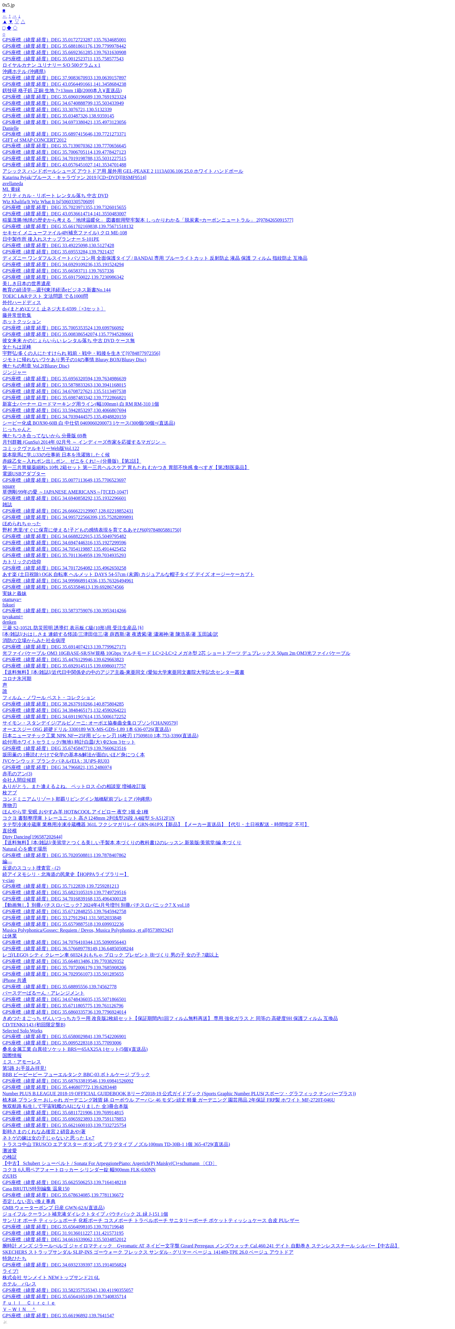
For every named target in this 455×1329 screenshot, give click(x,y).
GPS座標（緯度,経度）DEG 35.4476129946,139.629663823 (63, 659)
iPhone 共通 (14, 980)
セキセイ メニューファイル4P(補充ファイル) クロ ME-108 (64, 232)
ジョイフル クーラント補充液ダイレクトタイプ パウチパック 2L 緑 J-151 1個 (85, 1214)
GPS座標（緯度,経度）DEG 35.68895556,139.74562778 (59, 986)
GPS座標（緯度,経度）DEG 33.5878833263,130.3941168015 (64, 385)
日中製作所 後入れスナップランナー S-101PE (50, 239)
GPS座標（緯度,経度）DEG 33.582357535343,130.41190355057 (67, 1290)
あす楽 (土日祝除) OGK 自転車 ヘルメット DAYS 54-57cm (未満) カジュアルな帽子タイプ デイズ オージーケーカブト (128, 574)
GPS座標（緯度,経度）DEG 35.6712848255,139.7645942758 (64, 911)
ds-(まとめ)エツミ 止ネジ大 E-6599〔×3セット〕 (54, 308)
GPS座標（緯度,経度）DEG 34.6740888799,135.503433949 (63, 103)
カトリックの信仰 (21, 561)
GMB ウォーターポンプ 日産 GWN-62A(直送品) (53, 1207)
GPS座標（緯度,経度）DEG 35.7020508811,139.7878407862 (64, 855)
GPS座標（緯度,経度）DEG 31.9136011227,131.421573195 (63, 1233)
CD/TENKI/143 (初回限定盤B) (33, 1024)
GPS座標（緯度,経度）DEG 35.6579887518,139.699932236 (63, 924)
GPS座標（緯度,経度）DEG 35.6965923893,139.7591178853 (64, 1118)
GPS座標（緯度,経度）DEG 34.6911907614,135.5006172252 (64, 716)
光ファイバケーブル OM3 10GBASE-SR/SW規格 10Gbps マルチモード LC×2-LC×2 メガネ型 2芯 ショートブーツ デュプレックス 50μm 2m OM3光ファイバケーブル (176, 653)
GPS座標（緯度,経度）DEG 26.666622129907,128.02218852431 (67, 510)
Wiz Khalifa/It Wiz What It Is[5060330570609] (48, 201)
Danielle (10, 128)
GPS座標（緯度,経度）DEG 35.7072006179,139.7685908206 (64, 967)
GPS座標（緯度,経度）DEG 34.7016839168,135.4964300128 (64, 898)
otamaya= (11, 599)
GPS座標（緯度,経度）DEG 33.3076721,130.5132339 (57, 109)
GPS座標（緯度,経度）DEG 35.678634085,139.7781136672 (63, 1195)
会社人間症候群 (19, 780)
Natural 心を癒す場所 (24, 848)
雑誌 (7, 504)
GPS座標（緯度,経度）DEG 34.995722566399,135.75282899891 (67, 517)
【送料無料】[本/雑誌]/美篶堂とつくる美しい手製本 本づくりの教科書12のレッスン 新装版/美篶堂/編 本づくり (121, 842)
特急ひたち (14, 1258)
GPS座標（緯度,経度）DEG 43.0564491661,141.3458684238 (64, 84)
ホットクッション (21, 321)
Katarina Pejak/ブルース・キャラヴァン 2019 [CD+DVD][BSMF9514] (74, 177)
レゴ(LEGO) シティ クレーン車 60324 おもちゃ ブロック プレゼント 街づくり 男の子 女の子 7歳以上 (110, 954)
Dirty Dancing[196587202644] (32, 836)
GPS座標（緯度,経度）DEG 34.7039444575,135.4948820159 (64, 416)
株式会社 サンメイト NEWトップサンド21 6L (51, 1277)
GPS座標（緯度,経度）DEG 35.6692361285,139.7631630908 (64, 52)
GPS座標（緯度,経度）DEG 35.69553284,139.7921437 (58, 251)
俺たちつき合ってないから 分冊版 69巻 (44, 435)
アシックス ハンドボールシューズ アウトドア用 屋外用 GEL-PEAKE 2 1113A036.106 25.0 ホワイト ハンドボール (122, 171)
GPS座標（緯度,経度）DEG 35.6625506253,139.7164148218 (64, 1182)
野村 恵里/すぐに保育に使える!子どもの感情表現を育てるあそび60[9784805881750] (91, 530)
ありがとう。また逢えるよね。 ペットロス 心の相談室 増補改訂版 (74, 786)
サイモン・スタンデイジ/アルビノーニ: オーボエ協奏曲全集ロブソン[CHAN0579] (90, 723)
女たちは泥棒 (16, 346)
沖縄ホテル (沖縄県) (24, 71)
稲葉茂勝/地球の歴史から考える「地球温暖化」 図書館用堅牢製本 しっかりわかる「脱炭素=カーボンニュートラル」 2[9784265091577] (147, 220)
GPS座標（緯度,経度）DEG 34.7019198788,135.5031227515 (64, 158)
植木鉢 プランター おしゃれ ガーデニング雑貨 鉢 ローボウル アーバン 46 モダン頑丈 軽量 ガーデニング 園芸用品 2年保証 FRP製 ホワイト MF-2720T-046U (168, 1099)
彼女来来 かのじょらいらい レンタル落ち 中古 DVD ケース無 (68, 340)
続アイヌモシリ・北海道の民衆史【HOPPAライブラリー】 (65, 874)
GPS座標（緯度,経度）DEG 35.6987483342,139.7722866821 (64, 397)
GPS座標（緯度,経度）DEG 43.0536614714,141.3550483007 (64, 213)
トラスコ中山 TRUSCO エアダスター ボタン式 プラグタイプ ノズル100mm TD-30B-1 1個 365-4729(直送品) (116, 1144)
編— (7, 861)
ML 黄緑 (11, 189)
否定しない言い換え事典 (29, 1201)
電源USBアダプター (24, 473)
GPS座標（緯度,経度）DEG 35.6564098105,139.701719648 (63, 1226)
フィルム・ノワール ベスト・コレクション (48, 697)
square (8, 486)
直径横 (9, 830)
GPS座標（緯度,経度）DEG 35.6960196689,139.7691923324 (64, 96)
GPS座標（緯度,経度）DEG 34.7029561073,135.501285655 (63, 974)
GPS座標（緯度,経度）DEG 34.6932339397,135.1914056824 (64, 1264)
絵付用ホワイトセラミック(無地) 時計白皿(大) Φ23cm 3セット (68, 742)
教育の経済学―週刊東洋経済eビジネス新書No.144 (56, 289)
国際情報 (12, 1055)
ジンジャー (14, 372)
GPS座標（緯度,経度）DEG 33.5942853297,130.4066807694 (64, 410)
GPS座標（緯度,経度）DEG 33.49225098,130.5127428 (58, 245)
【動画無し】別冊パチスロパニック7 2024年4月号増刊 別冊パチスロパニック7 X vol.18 (95, 905)
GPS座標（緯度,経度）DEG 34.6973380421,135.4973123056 (64, 122)
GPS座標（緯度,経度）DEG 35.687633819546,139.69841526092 (67, 1080)
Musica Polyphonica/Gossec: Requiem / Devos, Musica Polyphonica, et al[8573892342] (87, 930)
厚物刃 (9, 805)
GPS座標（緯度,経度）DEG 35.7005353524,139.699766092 (63, 327)
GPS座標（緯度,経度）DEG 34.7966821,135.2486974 (57, 767)
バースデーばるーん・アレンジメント (43, 993)
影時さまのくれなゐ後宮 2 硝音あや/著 (44, 1131)
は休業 (9, 935)
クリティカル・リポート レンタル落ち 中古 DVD (55, 195)
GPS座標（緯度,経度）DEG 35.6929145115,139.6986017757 (64, 665)
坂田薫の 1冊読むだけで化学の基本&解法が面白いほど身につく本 (73, 754)
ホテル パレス (19, 1283)
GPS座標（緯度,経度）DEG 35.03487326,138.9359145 (58, 115)
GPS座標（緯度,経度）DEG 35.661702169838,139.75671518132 (67, 226)
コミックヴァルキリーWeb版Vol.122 (40, 448)
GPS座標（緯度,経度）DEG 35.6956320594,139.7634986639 (64, 378)
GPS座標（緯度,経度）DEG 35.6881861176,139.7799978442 (64, 46)
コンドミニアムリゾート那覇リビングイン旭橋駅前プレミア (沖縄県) (77, 799)
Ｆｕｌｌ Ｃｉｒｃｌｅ (29, 1302)
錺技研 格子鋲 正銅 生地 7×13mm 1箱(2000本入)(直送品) (62, 90)
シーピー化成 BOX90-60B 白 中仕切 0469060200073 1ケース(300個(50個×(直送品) (88, 423)
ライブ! (10, 1271)
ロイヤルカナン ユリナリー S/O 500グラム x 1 (51, 65)
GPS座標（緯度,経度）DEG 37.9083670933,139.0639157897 (64, 77)
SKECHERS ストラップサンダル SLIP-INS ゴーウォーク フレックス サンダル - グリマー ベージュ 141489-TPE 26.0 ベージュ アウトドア (148, 1252)
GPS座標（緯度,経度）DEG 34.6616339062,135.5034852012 (64, 1239)
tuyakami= (12, 616)
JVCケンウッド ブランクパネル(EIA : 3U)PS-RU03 (55, 761)
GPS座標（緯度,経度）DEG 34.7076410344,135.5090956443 (64, 942)
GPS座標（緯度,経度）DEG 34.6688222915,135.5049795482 (64, 536)
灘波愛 (9, 1150)
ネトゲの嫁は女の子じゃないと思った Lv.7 (48, 1138)
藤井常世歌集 (16, 315)
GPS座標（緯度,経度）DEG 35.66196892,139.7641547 (58, 1315)
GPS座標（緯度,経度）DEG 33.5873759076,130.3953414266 (64, 610)
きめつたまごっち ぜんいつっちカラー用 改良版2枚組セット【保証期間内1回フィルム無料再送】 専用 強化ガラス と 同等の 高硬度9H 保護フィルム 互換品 (170, 1018)
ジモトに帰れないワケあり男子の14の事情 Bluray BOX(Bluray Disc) (74, 359)
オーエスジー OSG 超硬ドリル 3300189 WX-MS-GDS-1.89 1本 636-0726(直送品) (86, 729)
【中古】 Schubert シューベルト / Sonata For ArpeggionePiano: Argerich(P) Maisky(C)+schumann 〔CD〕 (109, 1163)
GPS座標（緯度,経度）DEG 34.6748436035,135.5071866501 (64, 999)
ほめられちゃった (21, 523)
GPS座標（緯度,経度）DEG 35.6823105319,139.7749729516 (64, 892)
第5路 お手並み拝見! (24, 1068)
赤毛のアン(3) (17, 773)
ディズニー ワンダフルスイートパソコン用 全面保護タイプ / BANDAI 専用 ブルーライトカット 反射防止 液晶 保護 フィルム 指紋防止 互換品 (154, 258)
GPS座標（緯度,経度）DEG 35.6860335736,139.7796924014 (64, 1012)
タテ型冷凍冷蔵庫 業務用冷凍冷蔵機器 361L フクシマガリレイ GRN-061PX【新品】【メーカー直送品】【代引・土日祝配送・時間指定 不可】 (155, 824)
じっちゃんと (16, 429)
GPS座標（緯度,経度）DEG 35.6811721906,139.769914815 (63, 1112)
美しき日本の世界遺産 (26, 283)
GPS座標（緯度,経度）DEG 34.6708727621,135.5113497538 (64, 391)
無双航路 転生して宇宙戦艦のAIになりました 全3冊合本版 (65, 1106)
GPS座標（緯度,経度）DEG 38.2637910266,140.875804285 (63, 703)
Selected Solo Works (22, 1030)
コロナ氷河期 (16, 678)
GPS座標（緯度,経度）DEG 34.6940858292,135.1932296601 (64, 498)
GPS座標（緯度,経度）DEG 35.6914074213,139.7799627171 (64, 646)
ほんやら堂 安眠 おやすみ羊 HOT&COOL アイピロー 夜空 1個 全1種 (75, 811)
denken (9, 622)
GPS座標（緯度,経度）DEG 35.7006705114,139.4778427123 (64, 152)
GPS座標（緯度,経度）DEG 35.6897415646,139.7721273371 (64, 134)
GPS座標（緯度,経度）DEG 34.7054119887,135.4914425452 (64, 549)
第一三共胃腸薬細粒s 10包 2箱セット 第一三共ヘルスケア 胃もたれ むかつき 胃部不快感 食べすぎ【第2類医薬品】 (125, 467)
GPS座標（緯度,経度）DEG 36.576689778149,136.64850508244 (67, 948)
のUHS (9, 1176)
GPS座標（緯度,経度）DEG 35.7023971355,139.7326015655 (64, 207)
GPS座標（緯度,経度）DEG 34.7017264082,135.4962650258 (64, 568)
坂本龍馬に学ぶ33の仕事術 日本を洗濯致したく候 (56, 454)
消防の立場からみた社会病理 (33, 640)
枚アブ (9, 792)
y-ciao (8, 880)
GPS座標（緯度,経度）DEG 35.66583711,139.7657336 (58, 270)
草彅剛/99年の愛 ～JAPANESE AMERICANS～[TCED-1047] (65, 491)
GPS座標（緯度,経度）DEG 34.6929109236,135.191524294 (63, 264)
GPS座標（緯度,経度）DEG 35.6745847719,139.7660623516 (64, 748)
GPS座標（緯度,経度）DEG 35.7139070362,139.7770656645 (64, 145)
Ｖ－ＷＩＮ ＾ (19, 1309)
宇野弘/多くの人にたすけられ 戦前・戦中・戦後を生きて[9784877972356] (81, 353)
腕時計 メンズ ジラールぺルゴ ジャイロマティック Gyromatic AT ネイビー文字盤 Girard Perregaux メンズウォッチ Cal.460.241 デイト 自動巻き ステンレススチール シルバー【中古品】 (200, 1245)
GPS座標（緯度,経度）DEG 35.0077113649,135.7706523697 (64, 480)
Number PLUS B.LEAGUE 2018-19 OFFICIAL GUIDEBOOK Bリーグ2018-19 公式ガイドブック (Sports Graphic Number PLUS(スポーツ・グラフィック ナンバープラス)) (179, 1093)
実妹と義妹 (14, 593)
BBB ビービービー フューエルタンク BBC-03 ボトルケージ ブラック (76, 1074)
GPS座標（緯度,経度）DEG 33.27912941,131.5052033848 (61, 917)
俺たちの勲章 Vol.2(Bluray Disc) (35, 365)
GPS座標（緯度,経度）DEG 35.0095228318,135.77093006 (61, 1042)
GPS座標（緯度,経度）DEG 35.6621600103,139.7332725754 (64, 1125)
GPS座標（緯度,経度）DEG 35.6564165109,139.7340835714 (64, 1296)
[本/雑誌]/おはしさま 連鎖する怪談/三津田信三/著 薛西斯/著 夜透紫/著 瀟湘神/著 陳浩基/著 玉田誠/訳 (110, 634)
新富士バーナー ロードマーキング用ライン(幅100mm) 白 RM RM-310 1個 (80, 404)
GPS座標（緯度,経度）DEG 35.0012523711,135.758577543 (63, 58)
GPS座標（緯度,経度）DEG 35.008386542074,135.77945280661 (67, 334)
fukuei (8, 604)
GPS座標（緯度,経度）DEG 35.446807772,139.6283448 (59, 1087)
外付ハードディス (21, 302)
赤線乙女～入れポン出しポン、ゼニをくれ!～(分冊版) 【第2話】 (71, 461)
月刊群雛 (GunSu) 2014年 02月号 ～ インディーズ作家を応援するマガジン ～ (84, 442)
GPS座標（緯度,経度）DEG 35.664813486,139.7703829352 (63, 961)
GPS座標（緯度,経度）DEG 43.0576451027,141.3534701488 (64, 164)
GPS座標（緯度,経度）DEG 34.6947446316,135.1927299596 (64, 542)
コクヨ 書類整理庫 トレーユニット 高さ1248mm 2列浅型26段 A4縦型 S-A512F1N (88, 818)
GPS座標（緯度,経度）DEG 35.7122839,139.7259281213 (60, 886)
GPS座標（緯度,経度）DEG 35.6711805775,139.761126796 (62, 1005)
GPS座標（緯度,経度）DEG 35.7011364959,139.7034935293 (64, 555)
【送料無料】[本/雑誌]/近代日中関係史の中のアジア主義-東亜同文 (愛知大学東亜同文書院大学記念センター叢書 (123, 672)
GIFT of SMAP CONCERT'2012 (34, 140)
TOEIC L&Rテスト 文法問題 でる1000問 (45, 296)
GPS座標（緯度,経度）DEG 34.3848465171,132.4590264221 (64, 710)
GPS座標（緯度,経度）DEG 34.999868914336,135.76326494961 (67, 580)
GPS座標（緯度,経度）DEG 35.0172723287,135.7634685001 (64, 39)
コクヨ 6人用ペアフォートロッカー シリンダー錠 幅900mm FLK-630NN (79, 1169)
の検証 (9, 1157)
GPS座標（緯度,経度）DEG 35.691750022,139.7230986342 (63, 277)
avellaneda (12, 183)
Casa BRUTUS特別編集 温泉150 (35, 1188)
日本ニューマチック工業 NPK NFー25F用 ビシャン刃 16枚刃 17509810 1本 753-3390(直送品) (100, 735)
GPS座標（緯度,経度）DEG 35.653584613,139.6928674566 (63, 587)
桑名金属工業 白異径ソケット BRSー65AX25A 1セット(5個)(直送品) (75, 1049)
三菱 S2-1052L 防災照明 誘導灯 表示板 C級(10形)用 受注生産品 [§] (72, 627)
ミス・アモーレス (21, 1061)
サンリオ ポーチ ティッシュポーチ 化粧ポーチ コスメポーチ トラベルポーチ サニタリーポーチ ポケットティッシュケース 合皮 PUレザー (150, 1220)
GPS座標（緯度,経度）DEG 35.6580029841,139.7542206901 (64, 1036)
